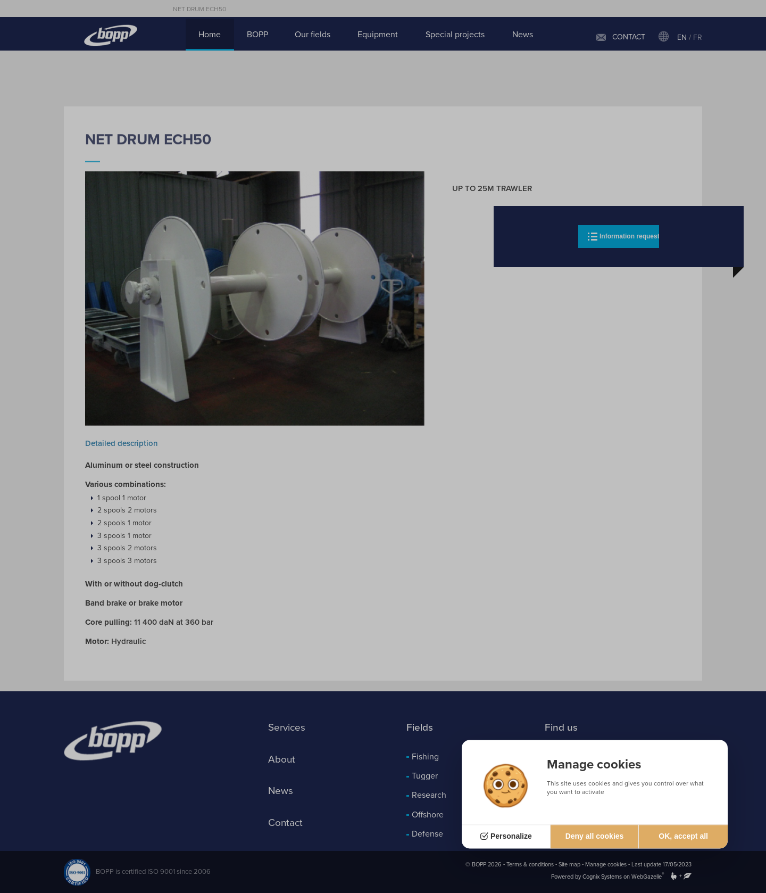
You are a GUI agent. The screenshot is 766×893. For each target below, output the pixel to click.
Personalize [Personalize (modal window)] (511, 836)
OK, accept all (683, 836)
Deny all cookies (594, 836)
